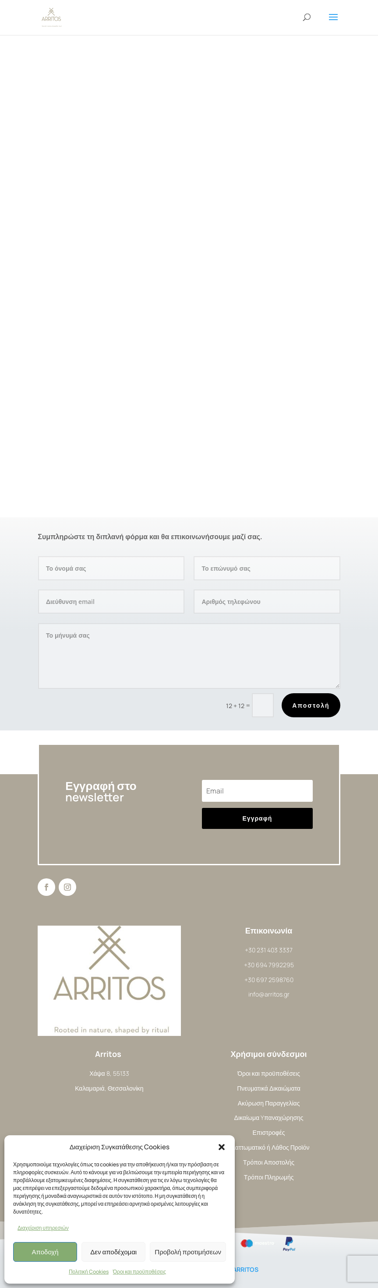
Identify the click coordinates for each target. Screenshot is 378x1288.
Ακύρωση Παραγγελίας (269, 1103)
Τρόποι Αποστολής (268, 1162)
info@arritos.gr (269, 994)
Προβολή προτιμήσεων (188, 1251)
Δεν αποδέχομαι (113, 1251)
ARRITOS (245, 1269)
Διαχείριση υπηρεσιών (43, 1228)
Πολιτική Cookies (89, 1271)
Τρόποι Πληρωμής (269, 1177)
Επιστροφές (269, 1132)
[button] (221, 1147)
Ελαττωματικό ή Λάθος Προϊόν (269, 1147)
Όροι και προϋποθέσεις (139, 1271)
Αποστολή (310, 705)
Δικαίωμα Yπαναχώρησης (269, 1117)
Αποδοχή (45, 1251)
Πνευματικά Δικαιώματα (268, 1088)
